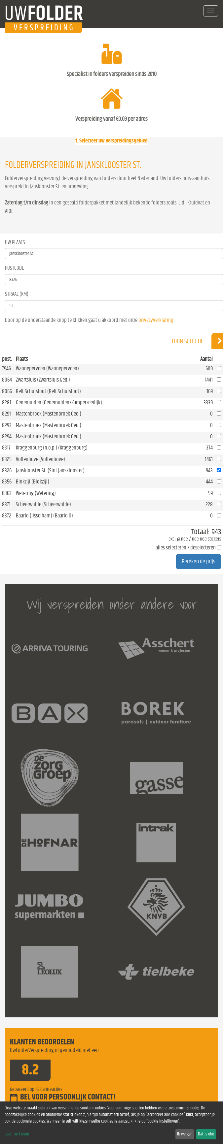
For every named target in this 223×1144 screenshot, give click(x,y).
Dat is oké (206, 1134)
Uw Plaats (15, 242)
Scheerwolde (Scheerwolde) (43, 504)
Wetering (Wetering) (36, 493)
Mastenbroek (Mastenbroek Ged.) (48, 414)
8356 (7, 481)
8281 (6, 402)
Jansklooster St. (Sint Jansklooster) (50, 470)
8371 (6, 504)
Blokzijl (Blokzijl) (32, 481)
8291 (6, 414)
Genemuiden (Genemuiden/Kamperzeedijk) (59, 402)
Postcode (14, 268)
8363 (7, 493)
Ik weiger (184, 1134)
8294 (7, 436)
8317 (6, 447)
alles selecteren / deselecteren (186, 547)
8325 (7, 459)
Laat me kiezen (17, 1134)
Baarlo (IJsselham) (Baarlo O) (44, 515)
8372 (6, 515)
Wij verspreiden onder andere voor (111, 604)
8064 (7, 380)
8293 (7, 425)
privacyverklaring (155, 320)
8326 (7, 470)
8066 (7, 391)
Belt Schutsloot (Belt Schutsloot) (48, 391)
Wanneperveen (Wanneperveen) (47, 368)
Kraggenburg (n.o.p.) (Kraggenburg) (52, 447)
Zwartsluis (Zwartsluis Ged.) (43, 380)
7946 (6, 368)
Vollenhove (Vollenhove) (40, 459)
